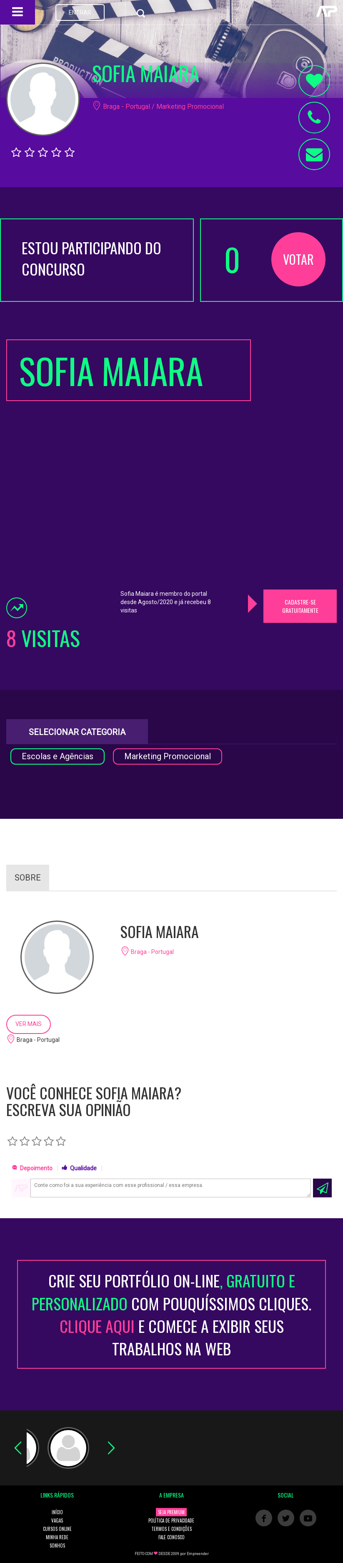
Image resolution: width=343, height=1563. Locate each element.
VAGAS (57, 1520)
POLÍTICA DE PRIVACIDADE (171, 1520)
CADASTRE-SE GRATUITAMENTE (300, 606)
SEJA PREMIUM (171, 1512)
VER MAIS (28, 1024)
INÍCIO (57, 1512)
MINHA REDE (57, 1537)
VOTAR (298, 259)
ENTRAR (80, 12)
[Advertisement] (300, 464)
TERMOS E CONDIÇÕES (171, 1528)
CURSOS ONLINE (57, 1528)
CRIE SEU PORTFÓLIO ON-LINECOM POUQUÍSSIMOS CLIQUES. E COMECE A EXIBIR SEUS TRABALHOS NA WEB (171, 1314)
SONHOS (57, 1545)
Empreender (198, 1554)
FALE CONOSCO (171, 1537)
